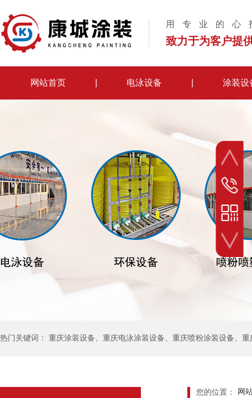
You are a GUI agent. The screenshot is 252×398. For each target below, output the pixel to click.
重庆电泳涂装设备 (134, 338)
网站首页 (48, 82)
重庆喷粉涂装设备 (203, 338)
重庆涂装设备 (72, 338)
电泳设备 (144, 82)
